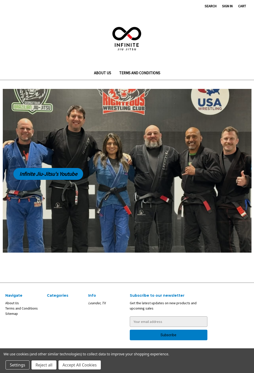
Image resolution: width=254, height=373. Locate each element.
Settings (17, 365)
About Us (102, 73)
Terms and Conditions (139, 73)
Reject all (44, 365)
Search (210, 6)
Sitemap (11, 313)
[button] (48, 174)
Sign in (227, 6)
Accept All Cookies (79, 365)
